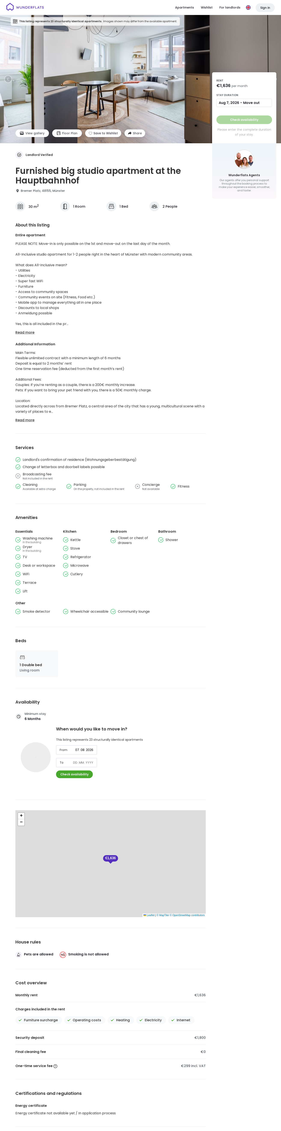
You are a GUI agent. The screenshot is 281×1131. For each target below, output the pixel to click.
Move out (251, 102)
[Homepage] (25, 7)
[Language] (248, 7)
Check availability (74, 774)
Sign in (265, 8)
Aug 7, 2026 (229, 102)
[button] (110, 859)
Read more (24, 332)
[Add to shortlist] (103, 133)
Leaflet (148, 915)
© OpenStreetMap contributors (187, 915)
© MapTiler (163, 915)
